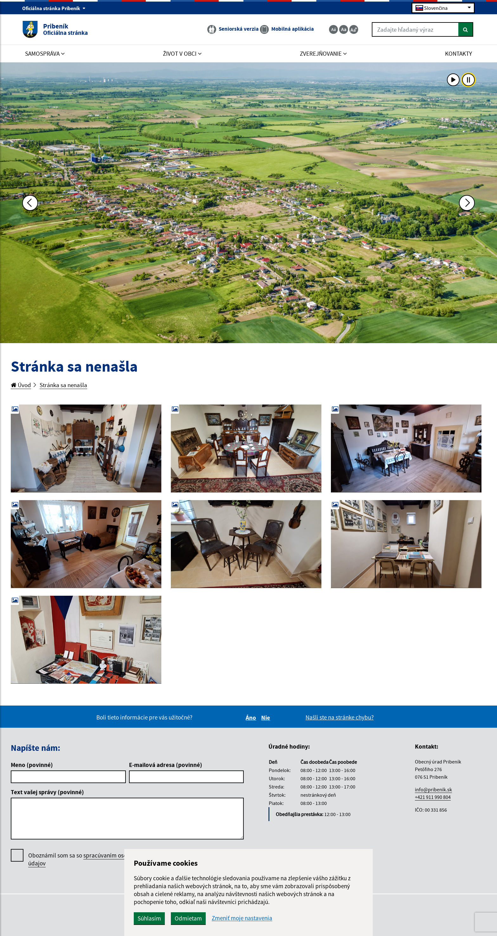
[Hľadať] (465, 29)
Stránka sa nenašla (63, 385)
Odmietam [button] (188, 918)
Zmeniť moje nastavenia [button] (242, 918)
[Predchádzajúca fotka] (30, 203)
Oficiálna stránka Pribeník (54, 8)
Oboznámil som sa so (85, 859)
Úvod (21, 385)
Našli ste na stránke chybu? (340, 717)
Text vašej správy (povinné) (47, 792)
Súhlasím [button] (149, 918)
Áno (252, 717)
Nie (266, 717)
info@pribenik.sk (433, 789)
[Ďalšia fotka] (467, 203)
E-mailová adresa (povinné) (165, 765)
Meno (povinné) (32, 765)
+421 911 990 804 (433, 797)
